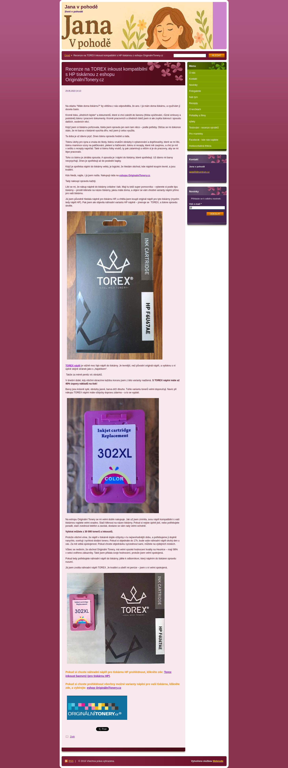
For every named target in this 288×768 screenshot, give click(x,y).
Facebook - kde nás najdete (203, 139)
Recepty (193, 103)
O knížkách (195, 109)
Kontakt (193, 78)
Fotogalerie (195, 91)
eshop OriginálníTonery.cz (104, 687)
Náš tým (193, 97)
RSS (71, 761)
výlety (192, 121)
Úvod (67, 55)
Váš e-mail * (195, 204)
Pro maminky (196, 133)
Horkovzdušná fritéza (200, 146)
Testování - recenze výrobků (204, 127)
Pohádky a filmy (197, 115)
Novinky (193, 85)
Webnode (218, 761)
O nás (192, 72)
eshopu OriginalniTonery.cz (134, 175)
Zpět (72, 736)
